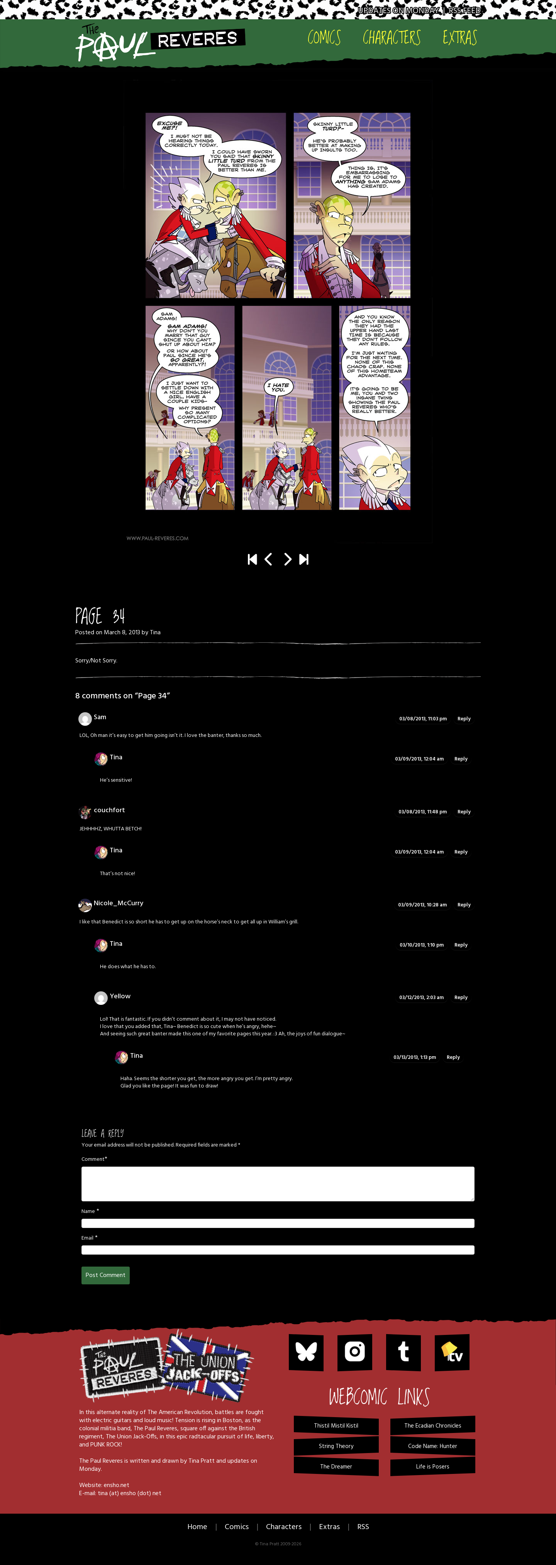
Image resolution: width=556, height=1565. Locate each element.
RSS (363, 1527)
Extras (460, 37)
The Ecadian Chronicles (432, 1426)
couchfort (109, 810)
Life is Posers (432, 1467)
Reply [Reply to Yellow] (461, 998)
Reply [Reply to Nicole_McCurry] (464, 905)
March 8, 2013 (122, 633)
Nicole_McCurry (118, 903)
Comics (324, 37)
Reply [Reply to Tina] (461, 759)
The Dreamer (336, 1467)
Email (87, 1238)
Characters (392, 37)
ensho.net (116, 1485)
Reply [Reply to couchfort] (464, 812)
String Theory (336, 1446)
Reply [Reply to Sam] (464, 719)
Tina (155, 633)
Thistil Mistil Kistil (336, 1426)
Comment (93, 1160)
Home (197, 1527)
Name (88, 1212)
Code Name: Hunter (432, 1446)
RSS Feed (465, 11)
